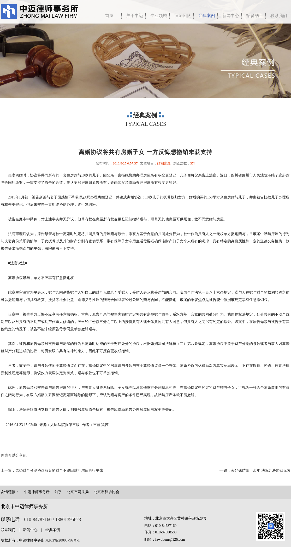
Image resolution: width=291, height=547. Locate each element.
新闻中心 (230, 15)
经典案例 (206, 15)
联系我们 (8, 530)
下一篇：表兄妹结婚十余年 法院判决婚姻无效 (253, 470)
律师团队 (182, 15)
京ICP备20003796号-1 (62, 540)
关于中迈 (134, 15)
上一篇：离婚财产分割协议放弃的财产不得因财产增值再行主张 (52, 470)
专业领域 (158, 15)
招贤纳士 (254, 15)
